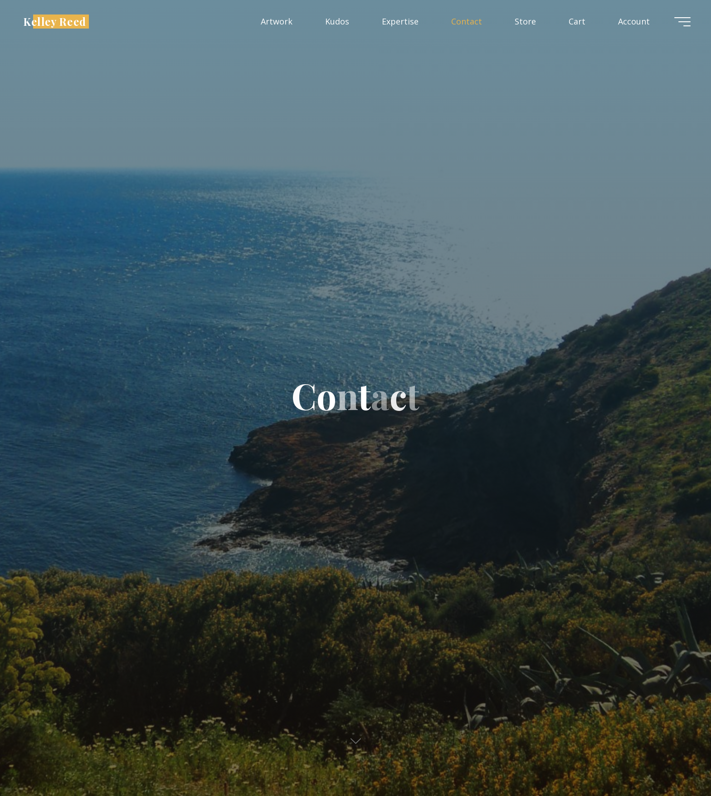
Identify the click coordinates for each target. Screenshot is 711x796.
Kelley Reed (54, 21)
